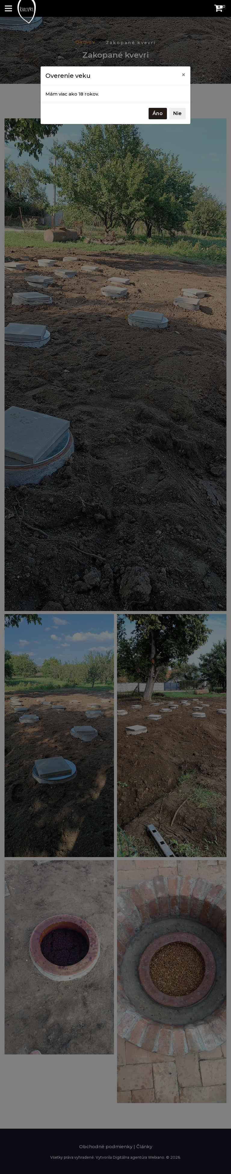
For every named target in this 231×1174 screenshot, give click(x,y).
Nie (177, 113)
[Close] (183, 74)
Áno (157, 113)
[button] (218, 9)
